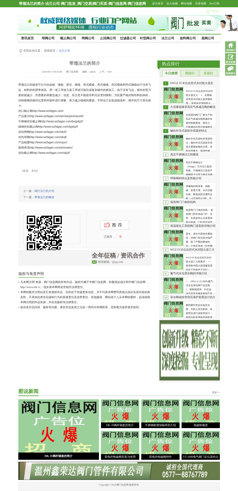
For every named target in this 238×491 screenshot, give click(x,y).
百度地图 (200, 3)
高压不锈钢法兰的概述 (184, 154)
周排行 (190, 73)
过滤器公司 (128, 38)
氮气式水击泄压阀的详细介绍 (188, 273)
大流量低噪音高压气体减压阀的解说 (192, 106)
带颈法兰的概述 (44, 197)
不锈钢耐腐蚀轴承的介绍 (160, 425)
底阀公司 (207, 38)
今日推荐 (171, 73)
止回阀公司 (108, 38)
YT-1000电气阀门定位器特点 (200, 456)
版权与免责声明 (31, 274)
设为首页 (157, 3)
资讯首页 (27, 38)
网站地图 (186, 3)
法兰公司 (167, 38)
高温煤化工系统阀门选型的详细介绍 (192, 225)
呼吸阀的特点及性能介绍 (185, 178)
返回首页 (230, 46)
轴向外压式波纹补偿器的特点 (188, 130)
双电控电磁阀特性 (160, 456)
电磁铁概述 (201, 425)
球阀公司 (48, 38)
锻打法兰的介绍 (44, 190)
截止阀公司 (68, 38)
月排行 (208, 73)
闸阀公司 (88, 38)
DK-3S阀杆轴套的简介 (58, 456)
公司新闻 (22, 45)
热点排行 (171, 63)
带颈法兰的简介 (84, 63)
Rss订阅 (214, 3)
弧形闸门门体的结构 (183, 202)
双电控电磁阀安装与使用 (120, 456)
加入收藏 (172, 3)
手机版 (215, 11)
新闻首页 (49, 50)
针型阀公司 (148, 38)
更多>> (216, 392)
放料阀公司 (188, 38)
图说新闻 (28, 391)
